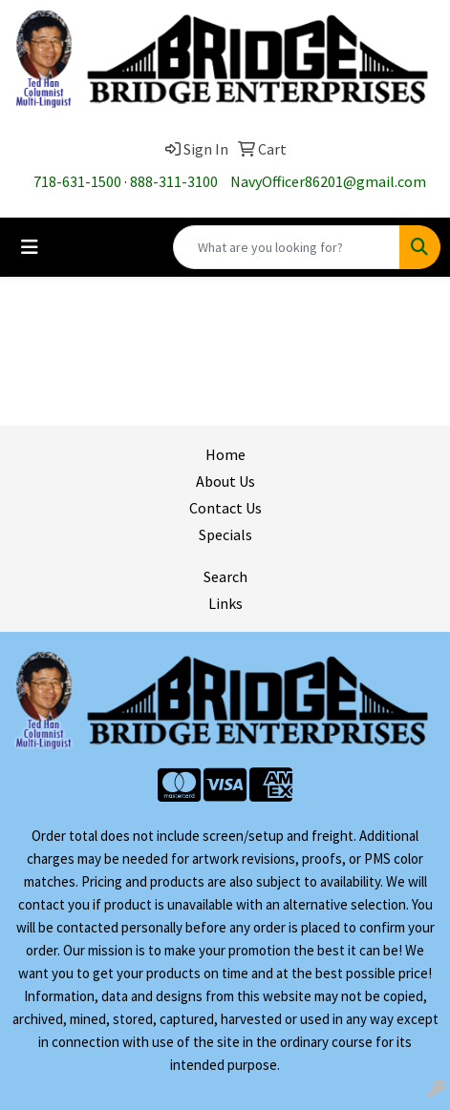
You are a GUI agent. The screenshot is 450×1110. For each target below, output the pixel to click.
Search (225, 576)
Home (225, 454)
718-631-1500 (77, 181)
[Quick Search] (286, 247)
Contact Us (225, 507)
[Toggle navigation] (30, 247)
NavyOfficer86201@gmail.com (328, 181)
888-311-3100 (174, 181)
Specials (225, 534)
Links (225, 603)
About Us (225, 481)
